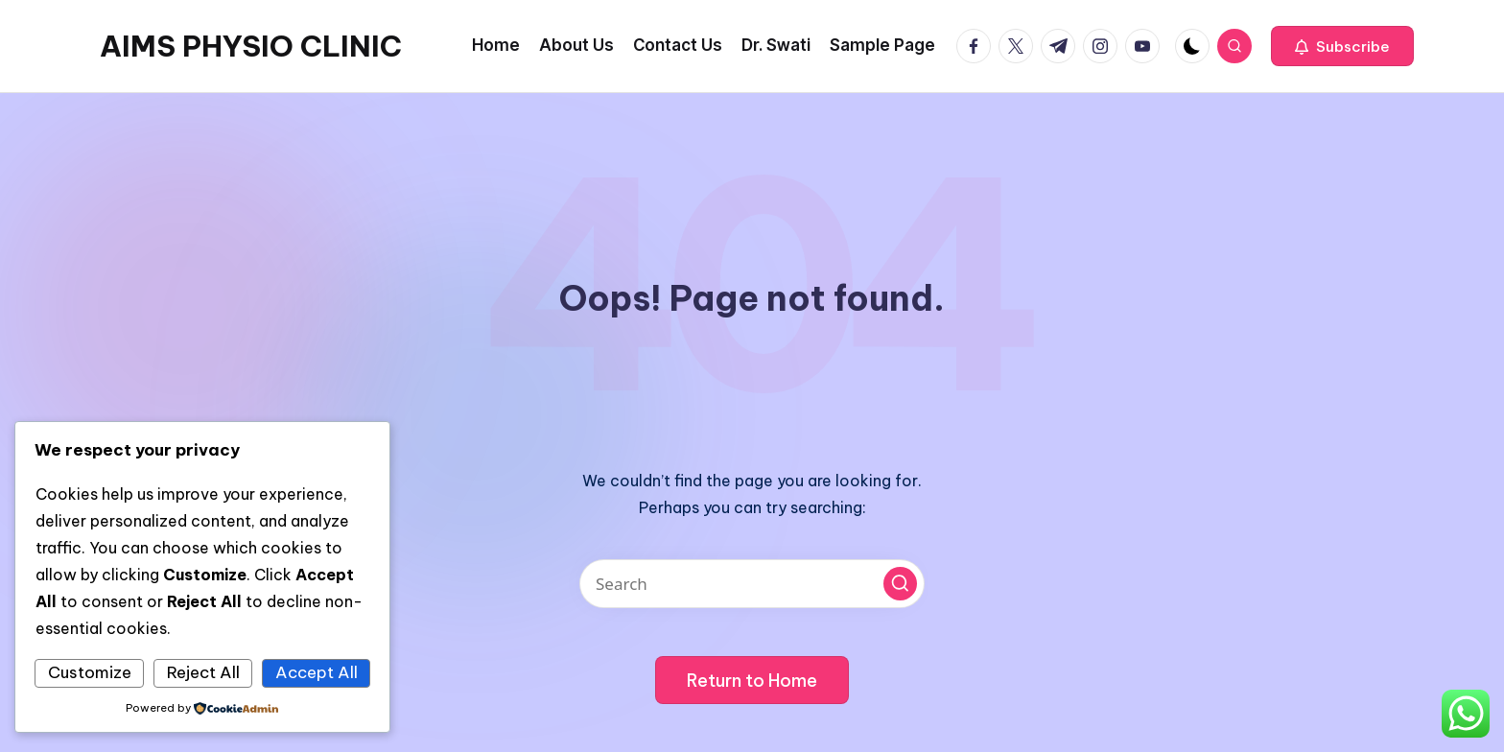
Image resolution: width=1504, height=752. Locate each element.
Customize (89, 672)
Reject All (203, 672)
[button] (1342, 46)
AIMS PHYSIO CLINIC (251, 46)
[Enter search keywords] (752, 583)
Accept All (316, 672)
